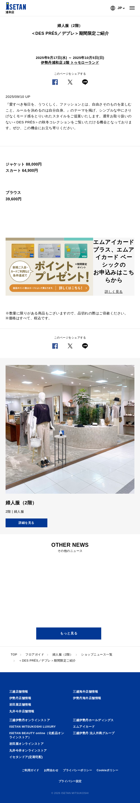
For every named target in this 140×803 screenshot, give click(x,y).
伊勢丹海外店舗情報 (87, 698)
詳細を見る (26, 523)
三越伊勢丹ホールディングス (93, 720)
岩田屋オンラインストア (26, 743)
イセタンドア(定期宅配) (26, 757)
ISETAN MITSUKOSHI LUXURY (32, 726)
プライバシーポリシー (77, 770)
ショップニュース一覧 (96, 654)
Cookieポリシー (107, 770)
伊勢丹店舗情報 (20, 698)
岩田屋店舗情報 (20, 704)
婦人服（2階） (62, 654)
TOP (14, 654)
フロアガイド (34, 654)
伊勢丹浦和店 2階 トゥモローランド (70, 62)
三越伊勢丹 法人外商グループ (94, 733)
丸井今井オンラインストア (28, 750)
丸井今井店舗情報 (21, 711)
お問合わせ (51, 770)
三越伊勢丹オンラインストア (29, 720)
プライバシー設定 (70, 781)
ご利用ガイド (30, 770)
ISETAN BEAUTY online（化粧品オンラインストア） (36, 735)
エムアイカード (84, 726)
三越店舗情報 (18, 691)
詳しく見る (114, 292)
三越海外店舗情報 (85, 691)
